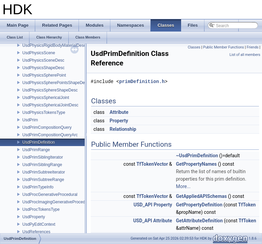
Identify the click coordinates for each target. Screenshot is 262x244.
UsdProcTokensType (41, 209)
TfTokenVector (152, 164)
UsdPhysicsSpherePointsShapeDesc (55, 82)
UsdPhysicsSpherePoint (44, 75)
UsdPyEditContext (38, 224)
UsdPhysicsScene (38, 52)
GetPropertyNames (196, 164)
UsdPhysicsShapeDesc (43, 67)
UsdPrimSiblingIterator (42, 157)
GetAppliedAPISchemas (201, 196)
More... (183, 186)
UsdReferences (36, 231)
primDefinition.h (142, 81)
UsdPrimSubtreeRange (43, 179)
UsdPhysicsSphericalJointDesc (50, 105)
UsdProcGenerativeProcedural (50, 194)
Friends (253, 47)
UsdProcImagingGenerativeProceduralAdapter (64, 202)
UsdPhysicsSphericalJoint (45, 97)
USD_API (142, 204)
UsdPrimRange (36, 149)
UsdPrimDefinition (38, 142)
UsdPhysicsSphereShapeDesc (50, 90)
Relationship (123, 129)
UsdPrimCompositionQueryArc (50, 135)
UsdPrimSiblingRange (42, 164)
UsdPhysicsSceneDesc (43, 60)
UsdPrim (30, 120)
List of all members (245, 55)
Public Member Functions (223, 47)
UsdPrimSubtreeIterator (43, 172)
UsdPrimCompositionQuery (46, 127)
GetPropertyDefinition (199, 204)
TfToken (247, 204)
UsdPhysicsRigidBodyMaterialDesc (54, 45)
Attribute (119, 112)
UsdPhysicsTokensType (43, 112)
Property (119, 120)
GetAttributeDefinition (199, 220)
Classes (194, 47)
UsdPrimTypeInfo (37, 187)
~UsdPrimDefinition (197, 155)
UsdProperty (33, 217)
